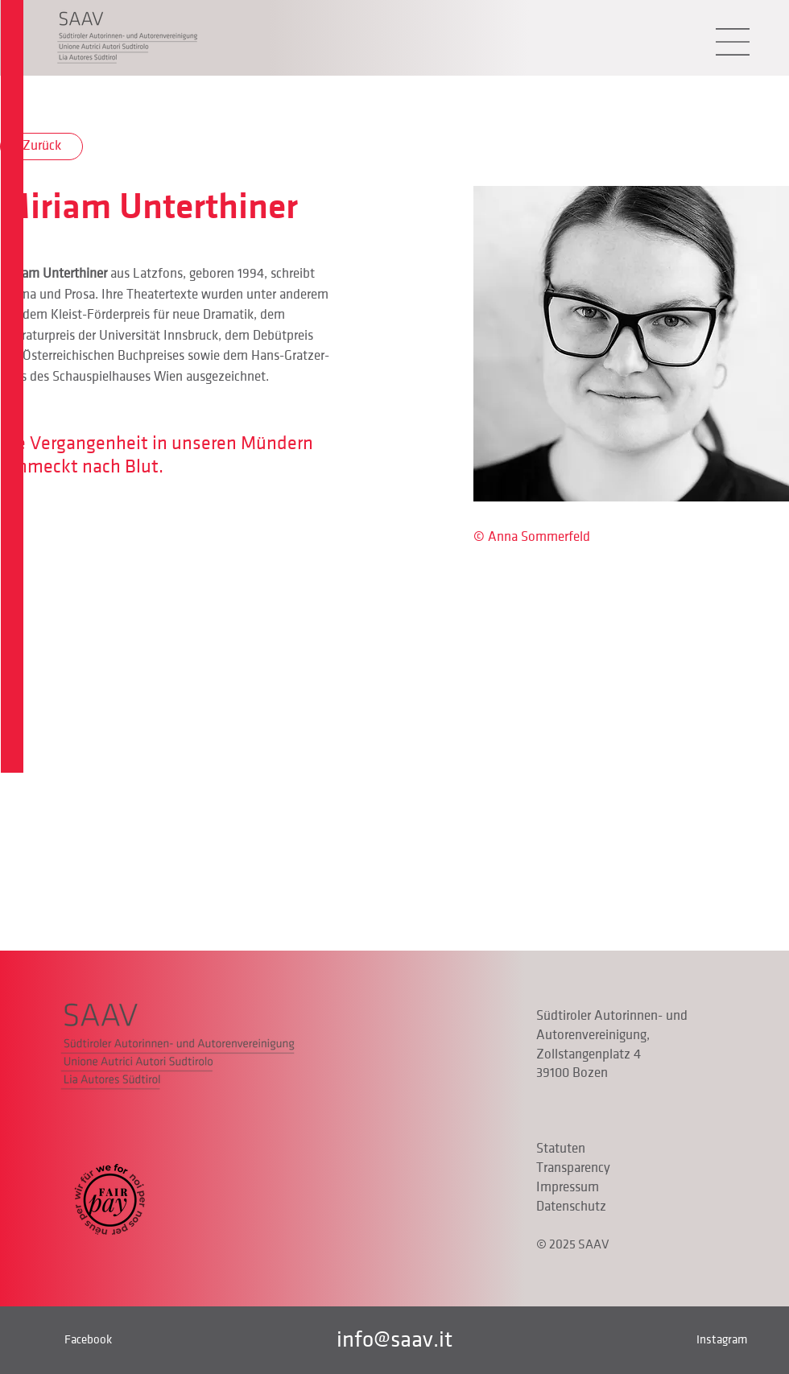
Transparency (573, 1168)
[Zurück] (41, 146)
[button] (733, 42)
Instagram (721, 1339)
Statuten (560, 1148)
